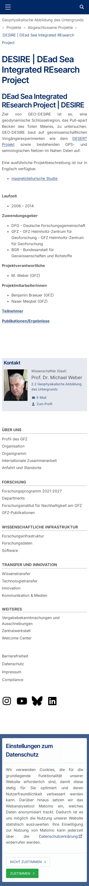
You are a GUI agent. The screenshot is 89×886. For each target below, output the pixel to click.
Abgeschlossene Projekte (50, 27)
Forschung (14, 482)
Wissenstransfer (16, 573)
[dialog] (44, 810)
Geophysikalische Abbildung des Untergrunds (43, 20)
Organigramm (14, 453)
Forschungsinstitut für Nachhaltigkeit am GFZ (42, 505)
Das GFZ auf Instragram (6, 701)
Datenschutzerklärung (58, 836)
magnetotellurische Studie (34, 178)
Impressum (11, 671)
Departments (13, 498)
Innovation (11, 588)
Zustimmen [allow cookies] (20, 873)
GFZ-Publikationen (18, 512)
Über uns (11, 429)
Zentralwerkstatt (16, 630)
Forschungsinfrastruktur (23, 536)
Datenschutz (13, 663)
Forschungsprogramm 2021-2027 (32, 491)
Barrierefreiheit (15, 656)
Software (10, 550)
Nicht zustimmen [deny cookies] (26, 862)
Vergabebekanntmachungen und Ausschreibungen (31, 620)
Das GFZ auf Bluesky (37, 701)
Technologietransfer (19, 581)
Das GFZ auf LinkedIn (52, 701)
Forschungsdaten (17, 543)
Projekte (13, 27)
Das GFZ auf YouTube (21, 701)
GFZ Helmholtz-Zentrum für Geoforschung (45, 7)
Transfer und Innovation (29, 564)
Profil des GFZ (15, 439)
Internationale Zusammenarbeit (29, 460)
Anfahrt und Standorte (21, 467)
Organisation (13, 446)
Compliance (12, 680)
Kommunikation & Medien (24, 595)
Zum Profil (44, 404)
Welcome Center (17, 638)
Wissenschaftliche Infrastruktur (40, 527)
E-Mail (41, 397)
